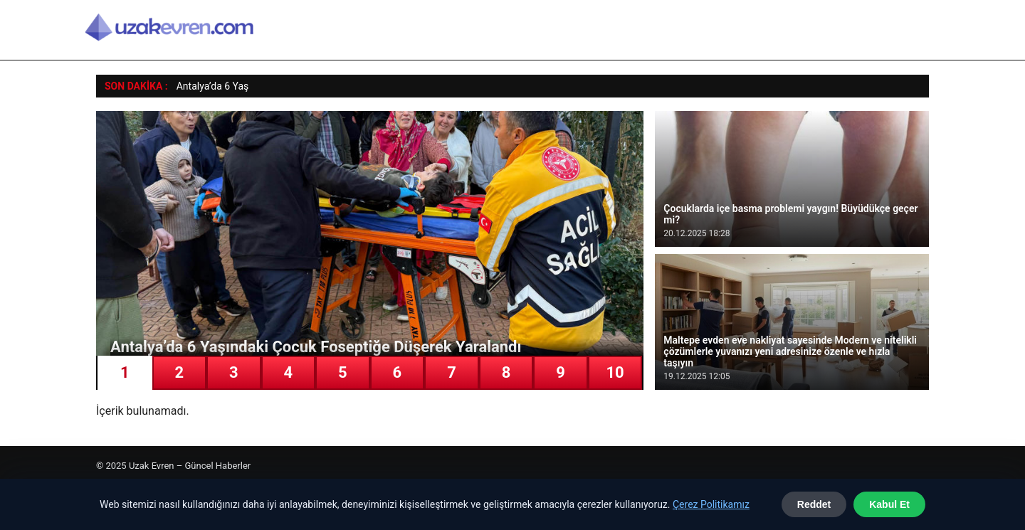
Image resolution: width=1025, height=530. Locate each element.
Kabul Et (889, 504)
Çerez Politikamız (711, 504)
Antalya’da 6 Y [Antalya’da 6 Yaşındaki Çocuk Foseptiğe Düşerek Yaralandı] (207, 86)
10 (615, 372)
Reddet (814, 504)
